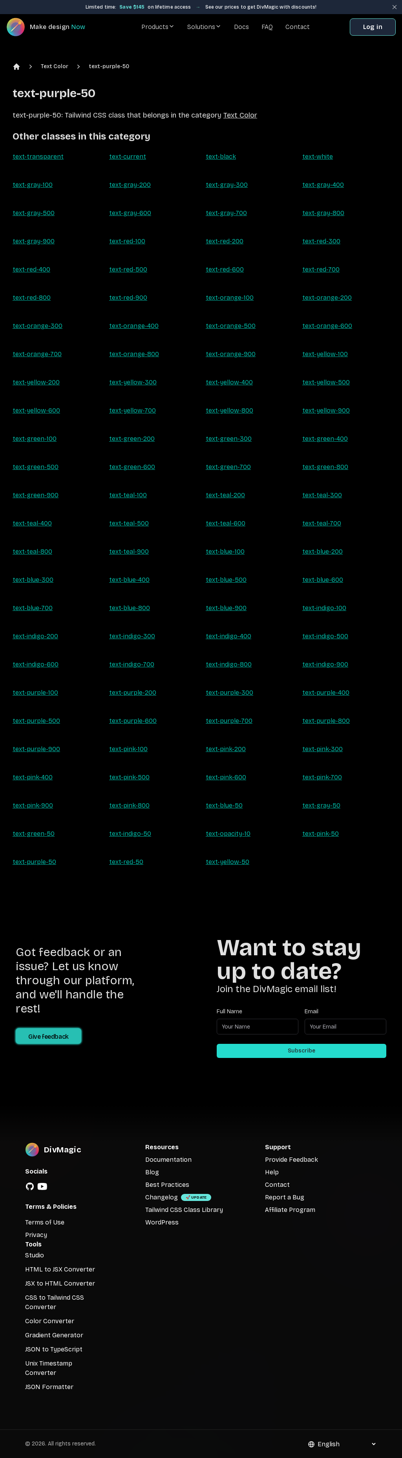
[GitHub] (30, 1186)
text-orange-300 (37, 326)
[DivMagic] (53, 27)
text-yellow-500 (326, 382)
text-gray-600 (130, 213)
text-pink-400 (33, 777)
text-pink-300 (322, 749)
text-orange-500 (231, 326)
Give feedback (48, 1036)
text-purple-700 (229, 720)
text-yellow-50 (227, 862)
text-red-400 (31, 269)
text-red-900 (128, 297)
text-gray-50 (321, 805)
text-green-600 (132, 467)
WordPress (162, 1222)
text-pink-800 (129, 805)
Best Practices (167, 1184)
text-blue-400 (129, 579)
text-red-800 (32, 297)
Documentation (168, 1159)
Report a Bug (284, 1197)
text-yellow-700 (132, 410)
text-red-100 (127, 241)
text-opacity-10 (228, 833)
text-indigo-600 (35, 664)
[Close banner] (394, 7)
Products (158, 27)
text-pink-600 (226, 777)
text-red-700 (321, 269)
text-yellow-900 (326, 410)
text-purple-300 (229, 692)
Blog (152, 1172)
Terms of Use (44, 1222)
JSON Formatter (49, 1387)
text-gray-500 (34, 213)
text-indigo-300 (132, 636)
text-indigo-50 (130, 833)
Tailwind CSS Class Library (184, 1209)
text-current (127, 156)
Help (272, 1172)
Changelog (161, 1197)
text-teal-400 (32, 523)
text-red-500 (128, 269)
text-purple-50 (109, 66)
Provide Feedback (291, 1159)
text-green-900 (35, 495)
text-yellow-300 (133, 382)
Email (311, 1011)
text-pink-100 (128, 749)
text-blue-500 (226, 579)
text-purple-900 (36, 749)
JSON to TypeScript (53, 1349)
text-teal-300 (322, 495)
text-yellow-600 (36, 410)
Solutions (204, 27)
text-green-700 (228, 467)
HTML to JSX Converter (60, 1269)
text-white (317, 156)
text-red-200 (224, 241)
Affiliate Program (290, 1209)
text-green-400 (325, 438)
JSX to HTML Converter (60, 1283)
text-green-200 (132, 438)
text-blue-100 (225, 551)
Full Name (229, 1011)
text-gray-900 (34, 241)
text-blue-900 (226, 608)
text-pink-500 (129, 777)
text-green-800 (325, 467)
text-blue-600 (322, 579)
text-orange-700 (37, 354)
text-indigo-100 (324, 608)
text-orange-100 (230, 297)
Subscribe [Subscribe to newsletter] (301, 1050)
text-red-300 (321, 241)
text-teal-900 (129, 551)
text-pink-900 (33, 805)
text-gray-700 (226, 213)
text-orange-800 (134, 354)
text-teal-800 (32, 551)
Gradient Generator (54, 1335)
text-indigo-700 (131, 664)
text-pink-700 (322, 777)
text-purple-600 (133, 720)
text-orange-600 (327, 326)
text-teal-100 (128, 495)
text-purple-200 (132, 692)
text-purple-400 (325, 692)
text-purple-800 (326, 720)
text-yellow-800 (229, 410)
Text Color (54, 66)
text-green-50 (34, 833)
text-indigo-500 (325, 636)
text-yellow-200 (36, 382)
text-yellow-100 (325, 354)
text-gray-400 (323, 184)
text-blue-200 (322, 551)
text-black (221, 156)
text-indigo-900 (325, 664)
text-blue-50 (224, 805)
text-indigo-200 (35, 636)
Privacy (36, 1235)
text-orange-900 (231, 354)
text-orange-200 (327, 297)
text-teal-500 (129, 523)
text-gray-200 (130, 184)
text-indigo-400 (228, 636)
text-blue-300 (33, 579)
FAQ (267, 27)
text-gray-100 (33, 184)
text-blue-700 (33, 608)
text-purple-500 (36, 720)
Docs (241, 27)
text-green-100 (35, 438)
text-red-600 (225, 269)
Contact (297, 27)
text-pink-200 (226, 749)
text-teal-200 (225, 495)
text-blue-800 (129, 608)
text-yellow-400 (229, 382)
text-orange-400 (134, 326)
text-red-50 (126, 862)
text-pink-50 (320, 833)
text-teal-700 (321, 523)
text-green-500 (35, 467)
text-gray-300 (227, 184)
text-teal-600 (225, 523)
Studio (34, 1255)
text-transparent (38, 156)
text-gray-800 (323, 213)
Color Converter (49, 1321)
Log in (372, 27)
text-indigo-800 (229, 664)
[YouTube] (42, 1186)
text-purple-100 (35, 692)
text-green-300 (229, 438)
